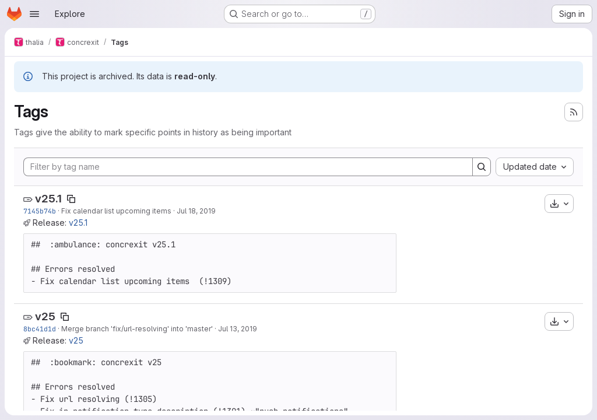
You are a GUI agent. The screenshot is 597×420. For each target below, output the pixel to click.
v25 (45, 316)
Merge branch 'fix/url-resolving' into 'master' (137, 328)
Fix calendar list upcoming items (116, 210)
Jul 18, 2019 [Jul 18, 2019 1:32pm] (196, 210)
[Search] (481, 167)
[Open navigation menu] (34, 14)
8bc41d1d (39, 328)
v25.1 (48, 198)
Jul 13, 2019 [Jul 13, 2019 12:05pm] (237, 328)
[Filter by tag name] (248, 167)
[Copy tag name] (71, 199)
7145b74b (39, 210)
